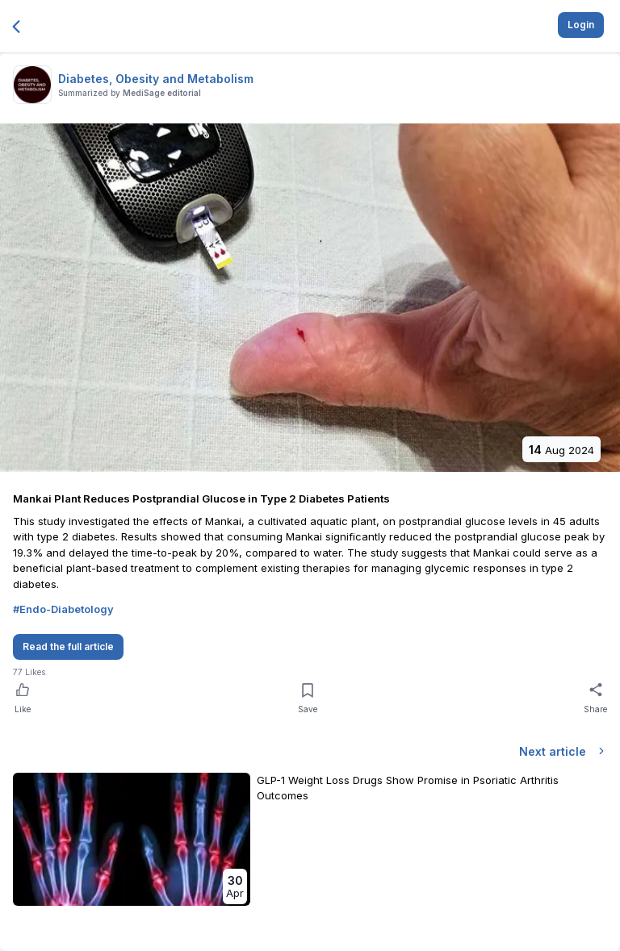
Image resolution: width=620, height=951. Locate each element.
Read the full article (68, 646)
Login (581, 25)
